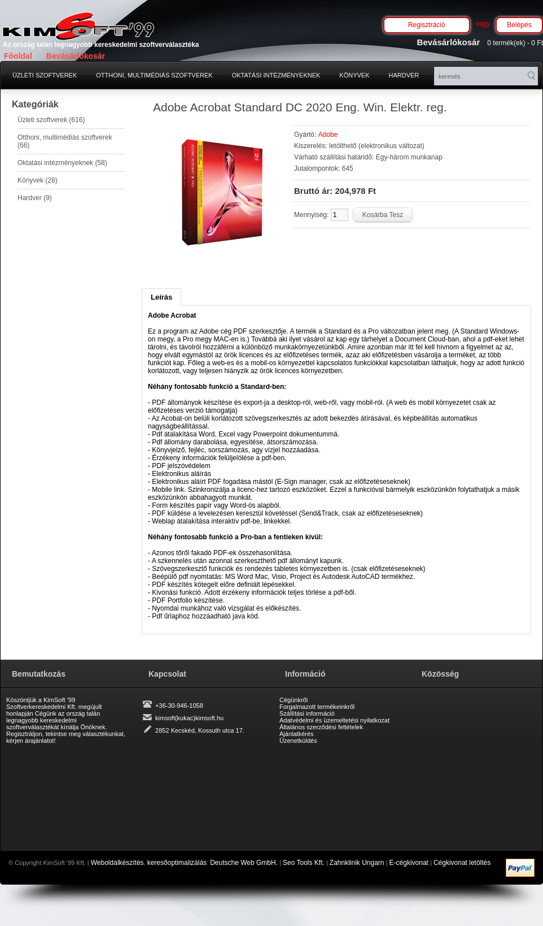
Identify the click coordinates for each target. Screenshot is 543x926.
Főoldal (18, 55)
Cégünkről (293, 699)
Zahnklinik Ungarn (357, 863)
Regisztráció (426, 25)
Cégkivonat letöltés (462, 863)
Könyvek (354, 75)
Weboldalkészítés (117, 863)
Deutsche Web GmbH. (244, 863)
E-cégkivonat (408, 863)
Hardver (404, 75)
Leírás (161, 297)
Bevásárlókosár (75, 55)
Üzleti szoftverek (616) (51, 120)
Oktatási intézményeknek (276, 75)
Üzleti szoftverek (44, 75)
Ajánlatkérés (296, 733)
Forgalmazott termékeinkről (316, 706)
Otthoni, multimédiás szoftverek (154, 75)
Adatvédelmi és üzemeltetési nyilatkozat (334, 720)
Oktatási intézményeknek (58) (62, 163)
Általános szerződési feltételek (321, 727)
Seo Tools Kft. (304, 863)
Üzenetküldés (298, 740)
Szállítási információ (307, 713)
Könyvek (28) (37, 180)
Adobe (328, 135)
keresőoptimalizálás (177, 863)
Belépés (519, 25)
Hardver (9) (34, 198)
